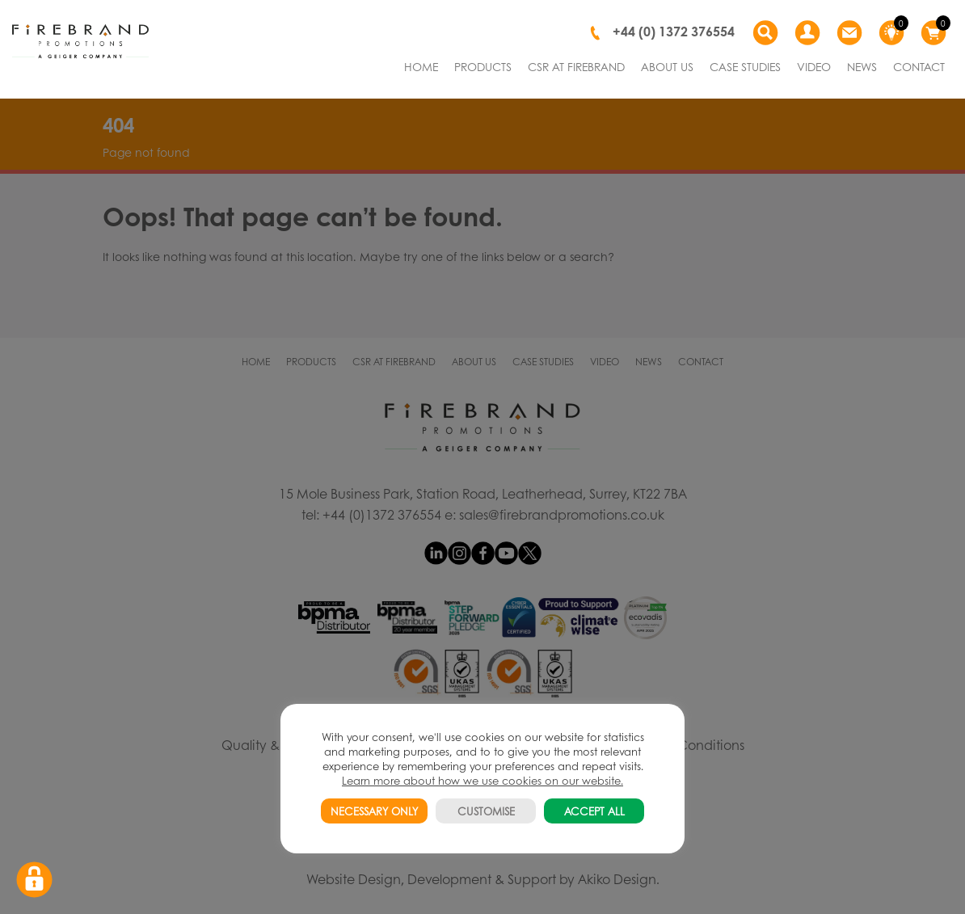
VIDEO (814, 66)
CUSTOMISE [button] (486, 811)
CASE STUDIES (745, 66)
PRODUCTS (483, 66)
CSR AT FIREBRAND (576, 66)
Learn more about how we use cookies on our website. (482, 780)
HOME (421, 66)
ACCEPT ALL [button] (594, 811)
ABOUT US (667, 66)
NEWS (862, 66)
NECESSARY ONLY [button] (374, 811)
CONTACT (919, 66)
